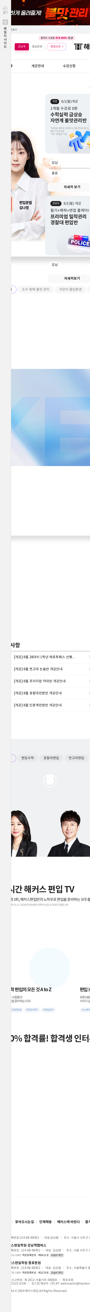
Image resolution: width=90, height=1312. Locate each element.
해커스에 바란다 (68, 1222)
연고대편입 (76, 758)
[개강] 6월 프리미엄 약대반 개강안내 (40, 681)
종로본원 (37, 46)
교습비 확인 (57, 1255)
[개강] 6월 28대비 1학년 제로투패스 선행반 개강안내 (45, 657)
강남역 (22, 46)
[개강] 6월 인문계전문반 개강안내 (38, 705)
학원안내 (6, 66)
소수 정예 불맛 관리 (36, 289)
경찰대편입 (51, 758)
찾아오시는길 (24, 1222)
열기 (5, 36)
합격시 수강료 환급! (57, 38)
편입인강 (56, 46)
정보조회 (68, 1280)
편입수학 (27, 758)
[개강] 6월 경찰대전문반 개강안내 (38, 693)
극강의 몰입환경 (70, 289)
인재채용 (45, 1222)
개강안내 (37, 66)
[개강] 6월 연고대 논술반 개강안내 (38, 669)
